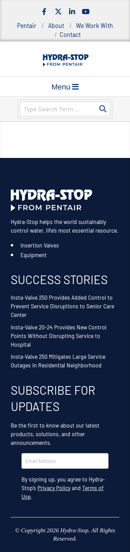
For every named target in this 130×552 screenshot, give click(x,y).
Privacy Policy (53, 488)
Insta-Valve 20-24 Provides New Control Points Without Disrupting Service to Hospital (58, 335)
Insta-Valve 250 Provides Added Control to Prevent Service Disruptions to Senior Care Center (62, 305)
